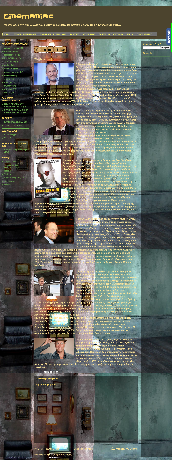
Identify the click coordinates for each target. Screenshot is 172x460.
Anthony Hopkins (12, 48)
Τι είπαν (7, 174)
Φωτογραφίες (10, 181)
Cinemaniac (29, 16)
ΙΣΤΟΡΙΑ (130, 34)
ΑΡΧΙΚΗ (7, 34)
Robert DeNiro (11, 55)
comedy (8, 75)
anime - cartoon (11, 72)
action (7, 65)
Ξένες (6, 138)
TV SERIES (74, 34)
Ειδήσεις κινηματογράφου (16, 150)
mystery (8, 86)
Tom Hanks (9, 62)
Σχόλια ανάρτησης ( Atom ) (59, 455)
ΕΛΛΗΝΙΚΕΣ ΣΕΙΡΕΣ (13, 122)
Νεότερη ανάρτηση (46, 448)
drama (7, 79)
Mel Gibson (9, 51)
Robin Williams (11, 58)
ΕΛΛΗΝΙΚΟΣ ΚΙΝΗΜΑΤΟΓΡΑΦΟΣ (53, 34)
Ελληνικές (9, 135)
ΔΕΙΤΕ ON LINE (89, 34)
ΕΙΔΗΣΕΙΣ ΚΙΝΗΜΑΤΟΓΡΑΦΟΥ (111, 34)
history (7, 82)
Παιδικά (7, 185)
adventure (9, 69)
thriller (7, 93)
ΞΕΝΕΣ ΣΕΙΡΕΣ (11, 125)
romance (8, 89)
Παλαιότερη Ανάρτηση (123, 448)
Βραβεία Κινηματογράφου (15, 178)
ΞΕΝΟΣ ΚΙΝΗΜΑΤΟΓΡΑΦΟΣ (25, 34)
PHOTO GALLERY (144, 34)
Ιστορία (7, 171)
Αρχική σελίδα (83, 448)
